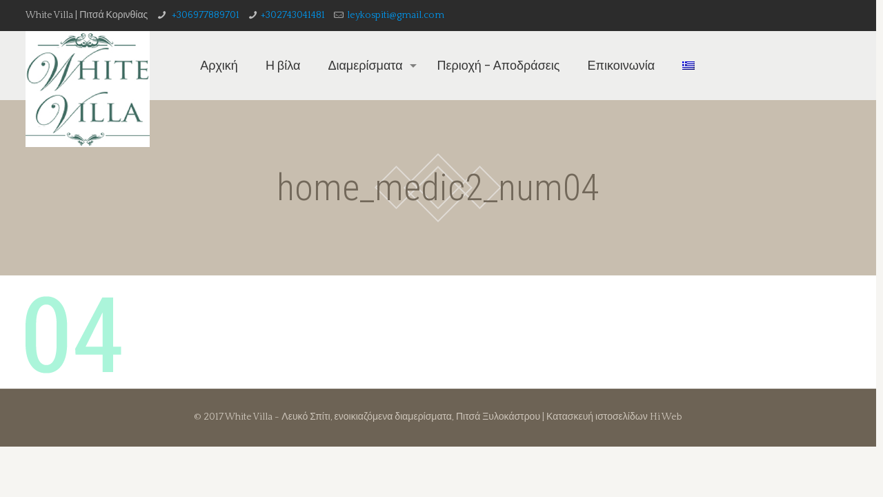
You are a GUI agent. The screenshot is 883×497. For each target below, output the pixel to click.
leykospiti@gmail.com (395, 15)
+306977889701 (204, 15)
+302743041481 (293, 15)
